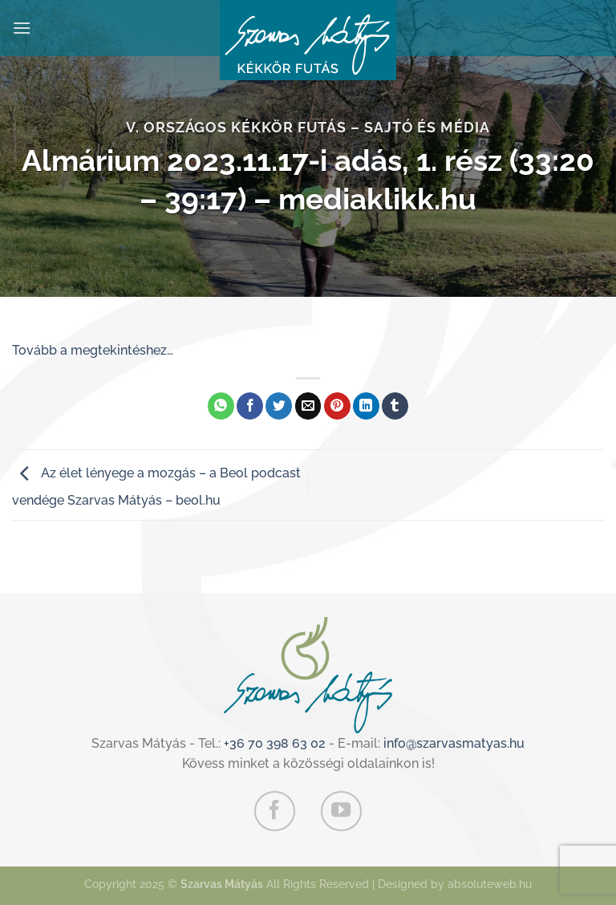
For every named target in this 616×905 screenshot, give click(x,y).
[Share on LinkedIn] (366, 406)
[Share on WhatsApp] (221, 406)
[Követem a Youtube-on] (341, 811)
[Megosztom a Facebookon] (250, 406)
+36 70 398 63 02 (275, 743)
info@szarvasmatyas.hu (454, 743)
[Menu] (21, 27)
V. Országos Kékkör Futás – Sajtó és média (308, 127)
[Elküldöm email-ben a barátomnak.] (308, 406)
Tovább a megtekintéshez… (92, 350)
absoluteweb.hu (490, 884)
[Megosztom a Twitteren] (278, 406)
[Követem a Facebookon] (274, 811)
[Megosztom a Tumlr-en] (395, 406)
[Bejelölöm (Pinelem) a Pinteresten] (337, 406)
